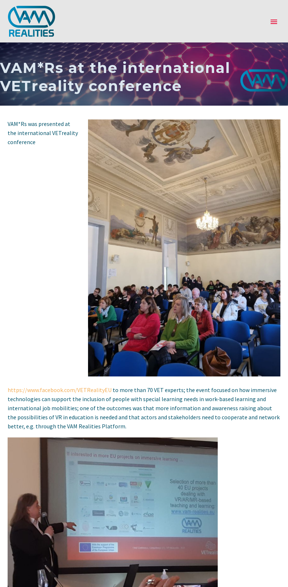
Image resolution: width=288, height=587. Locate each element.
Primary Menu (274, 22)
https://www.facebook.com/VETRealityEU (60, 390)
